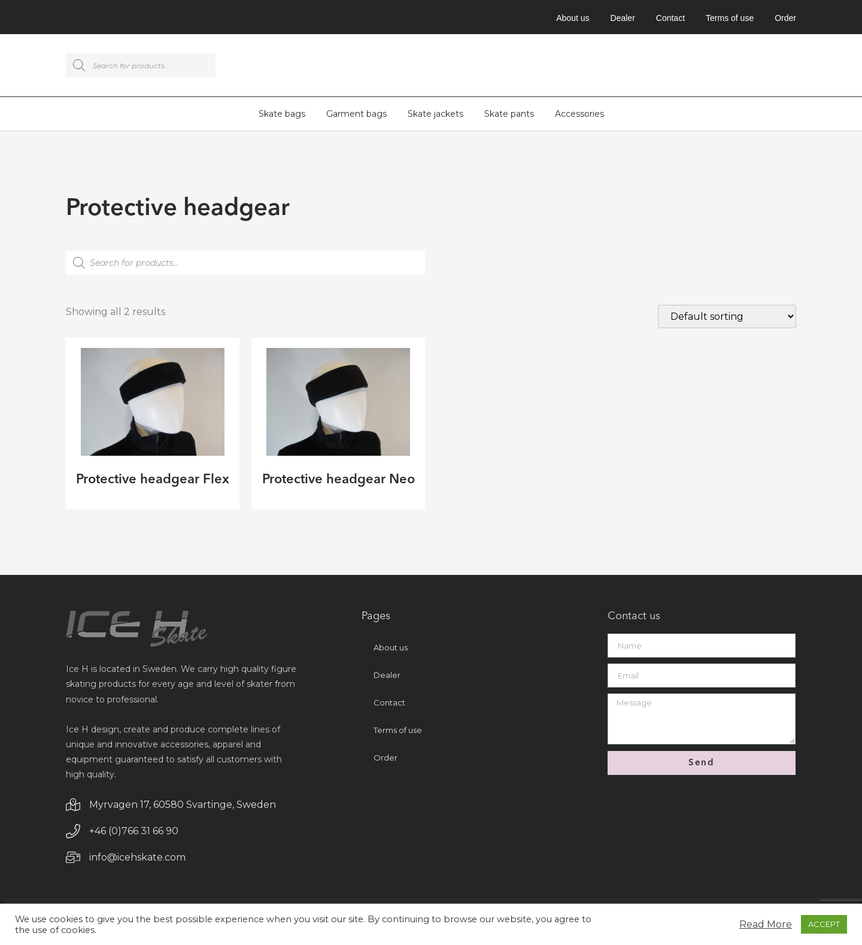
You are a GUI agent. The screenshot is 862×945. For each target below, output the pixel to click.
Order (785, 18)
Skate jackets (435, 115)
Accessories (579, 115)
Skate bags (282, 115)
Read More (765, 924)
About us (572, 18)
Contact (670, 18)
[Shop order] (727, 318)
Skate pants (509, 115)
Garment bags (356, 115)
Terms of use (730, 18)
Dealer (623, 18)
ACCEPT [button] (824, 924)
